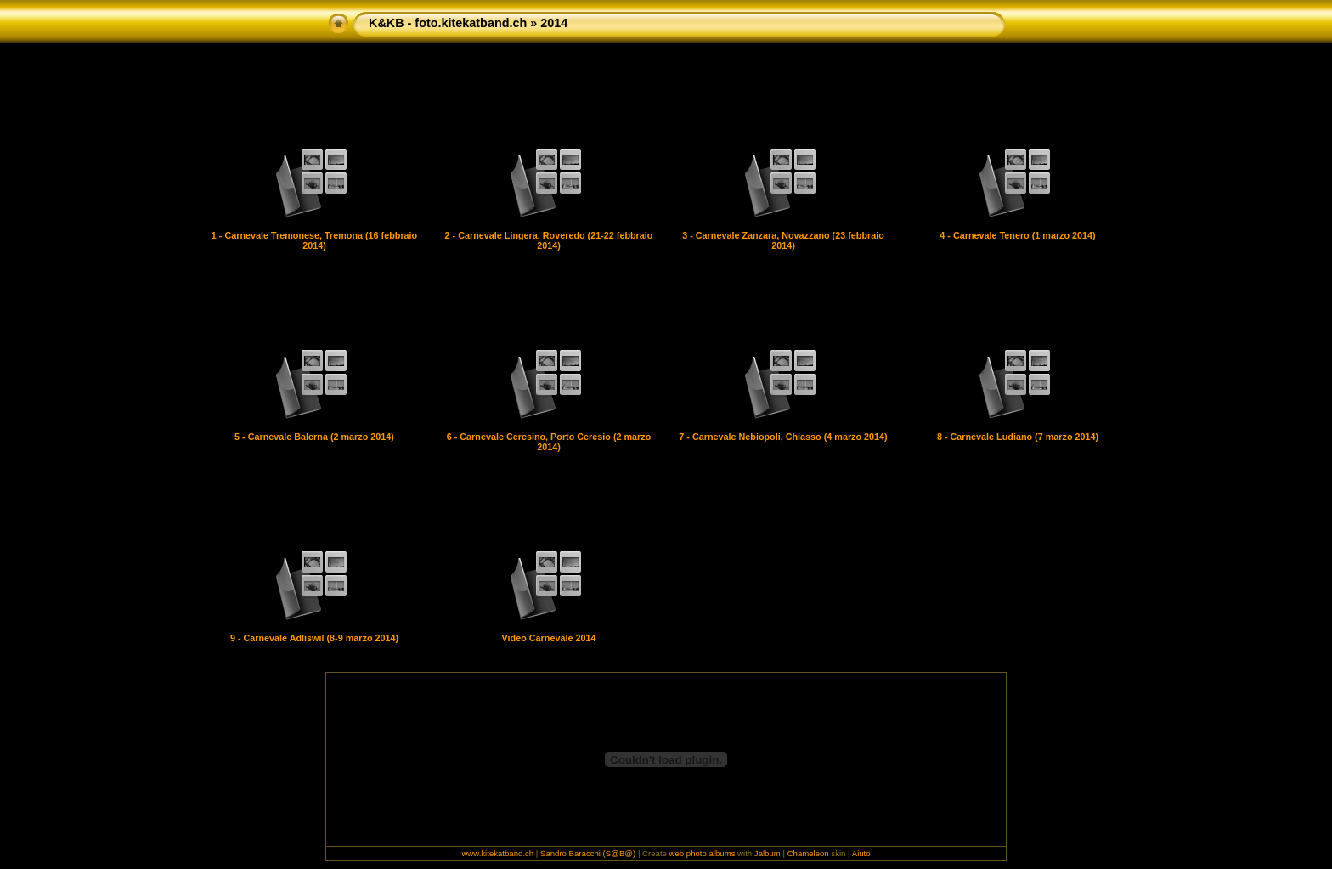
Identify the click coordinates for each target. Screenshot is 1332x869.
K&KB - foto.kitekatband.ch (448, 23)
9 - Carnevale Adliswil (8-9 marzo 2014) (314, 638)
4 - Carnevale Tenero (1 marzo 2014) (1017, 235)
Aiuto (861, 853)
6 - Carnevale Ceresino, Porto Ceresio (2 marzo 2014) (549, 442)
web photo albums (702, 853)
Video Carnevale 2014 (549, 638)
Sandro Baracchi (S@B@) (587, 853)
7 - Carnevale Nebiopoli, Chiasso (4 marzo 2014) (783, 437)
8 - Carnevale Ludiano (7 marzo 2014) (1017, 437)
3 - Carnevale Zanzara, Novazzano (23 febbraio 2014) (783, 240)
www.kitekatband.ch (497, 853)
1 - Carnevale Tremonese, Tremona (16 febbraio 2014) (314, 240)
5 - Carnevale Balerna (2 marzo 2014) (314, 437)
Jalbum (767, 853)
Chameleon (808, 853)
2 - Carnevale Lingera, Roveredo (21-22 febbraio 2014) (549, 240)
